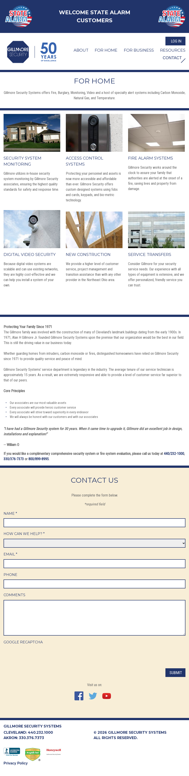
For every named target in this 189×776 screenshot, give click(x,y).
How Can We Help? (24, 534)
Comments (15, 595)
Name (10, 513)
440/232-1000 (174, 453)
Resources (172, 49)
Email (10, 554)
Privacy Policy (16, 763)
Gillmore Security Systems (33, 726)
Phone (11, 575)
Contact (171, 57)
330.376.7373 (31, 738)
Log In (176, 40)
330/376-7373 (14, 459)
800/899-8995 (38, 459)
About (81, 49)
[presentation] (37, 656)
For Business (139, 49)
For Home (106, 49)
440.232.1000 (40, 732)
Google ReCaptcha (24, 642)
